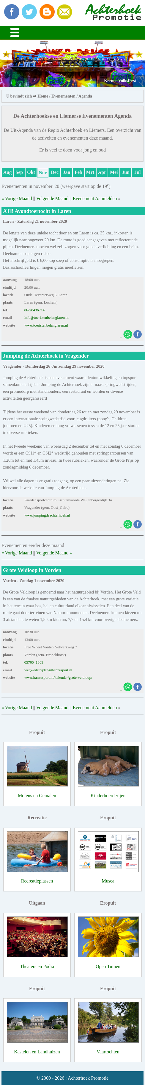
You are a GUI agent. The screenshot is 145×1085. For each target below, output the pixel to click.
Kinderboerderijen (108, 795)
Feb (78, 172)
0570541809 (33, 662)
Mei (114, 172)
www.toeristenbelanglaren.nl (46, 325)
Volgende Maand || (54, 198)
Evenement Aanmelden (95, 198)
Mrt (90, 172)
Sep (19, 172)
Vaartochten (108, 1051)
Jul (137, 172)
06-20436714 (34, 310)
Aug (7, 172)
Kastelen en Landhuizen (37, 1051)
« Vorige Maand (16, 198)
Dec (55, 172)
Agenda (85, 96)
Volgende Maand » (54, 552)
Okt (31, 172)
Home (42, 96)
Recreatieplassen (37, 880)
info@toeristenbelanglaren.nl (46, 318)
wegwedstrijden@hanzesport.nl (48, 670)
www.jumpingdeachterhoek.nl (47, 515)
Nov (43, 172)
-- (121, 338)
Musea (108, 880)
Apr (102, 172)
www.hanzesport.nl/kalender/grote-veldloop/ (58, 678)
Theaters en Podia (37, 966)
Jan (66, 172)
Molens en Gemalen (37, 795)
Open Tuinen (108, 966)
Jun (126, 172)
